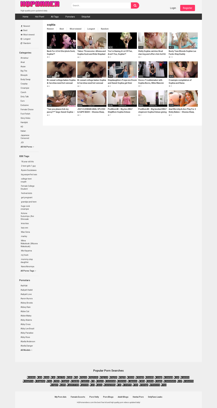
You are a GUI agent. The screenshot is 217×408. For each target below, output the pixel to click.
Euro (23, 101)
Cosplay (24, 84)
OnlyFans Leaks (155, 397)
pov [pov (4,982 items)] (93, 385)
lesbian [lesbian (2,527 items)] (151, 381)
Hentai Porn (138, 397)
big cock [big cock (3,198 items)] (104, 377)
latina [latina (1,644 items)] (143, 381)
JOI (22, 142)
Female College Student (27, 187)
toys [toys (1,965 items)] (164, 385)
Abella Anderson (28, 341)
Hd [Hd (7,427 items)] (94, 381)
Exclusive (25, 105)
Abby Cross (26, 324)
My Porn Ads (60, 397)
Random (26, 43)
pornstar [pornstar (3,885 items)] (85, 385)
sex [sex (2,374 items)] (120, 385)
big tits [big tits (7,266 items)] (123, 377)
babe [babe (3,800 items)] (70, 377)
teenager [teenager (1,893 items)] (144, 385)
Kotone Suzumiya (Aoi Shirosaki (27, 216)
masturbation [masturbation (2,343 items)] (171, 381)
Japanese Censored (25, 136)
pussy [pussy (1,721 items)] (100, 385)
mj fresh (24, 255)
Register (187, 8)
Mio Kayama (27, 251)
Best (24, 30)
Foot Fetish (25, 114)
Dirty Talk (25, 96)
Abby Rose (25, 337)
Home (25, 16)
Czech (23, 92)
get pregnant (26, 197)
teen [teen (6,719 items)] (136, 385)
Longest (25, 39)
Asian (23, 66)
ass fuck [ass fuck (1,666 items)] (62, 377)
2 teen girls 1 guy (28, 166)
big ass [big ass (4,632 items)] (84, 377)
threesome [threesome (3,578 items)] (155, 385)
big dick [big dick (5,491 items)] (114, 377)
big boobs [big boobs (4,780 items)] (94, 377)
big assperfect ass (29, 174)
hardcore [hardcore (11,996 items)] (86, 381)
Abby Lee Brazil (27, 328)
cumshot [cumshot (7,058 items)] (185, 377)
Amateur (25, 58)
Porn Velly (94, 397)
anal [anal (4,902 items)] (40, 377)
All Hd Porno (27, 147)
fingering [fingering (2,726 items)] (66, 381)
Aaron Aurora (27, 298)
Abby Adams (26, 320)
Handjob (24, 122)
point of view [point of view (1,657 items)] (74, 385)
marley (24, 236)
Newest (25, 26)
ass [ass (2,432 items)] (54, 377)
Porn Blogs (108, 397)
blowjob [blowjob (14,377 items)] (141, 377)
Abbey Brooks (27, 303)
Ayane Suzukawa (29, 170)
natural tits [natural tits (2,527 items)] (189, 381)
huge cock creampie (25, 207)
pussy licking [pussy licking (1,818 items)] (111, 385)
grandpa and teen (29, 202)
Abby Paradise (27, 333)
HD (22, 127)
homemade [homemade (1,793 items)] (111, 381)
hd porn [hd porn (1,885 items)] (101, 381)
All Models (26, 350)
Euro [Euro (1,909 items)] (50, 381)
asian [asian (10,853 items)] (47, 377)
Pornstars (70, 16)
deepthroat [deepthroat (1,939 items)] (29, 381)
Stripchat (86, 16)
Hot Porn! (39, 16)
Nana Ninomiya (28, 266)
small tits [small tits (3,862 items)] (128, 385)
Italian (23, 131)
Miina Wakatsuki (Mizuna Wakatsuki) (29, 243)
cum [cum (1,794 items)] (177, 377)
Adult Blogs (123, 397)
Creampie (25, 88)
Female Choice (27, 109)
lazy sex (24, 228)
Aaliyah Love (26, 294)
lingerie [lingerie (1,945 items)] (159, 381)
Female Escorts (78, 397)
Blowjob (24, 75)
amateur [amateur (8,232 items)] (32, 377)
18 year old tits (27, 161)
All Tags (55, 16)
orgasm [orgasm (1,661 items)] (55, 385)
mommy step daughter (27, 260)
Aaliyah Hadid (27, 290)
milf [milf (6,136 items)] (180, 381)
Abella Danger (27, 346)
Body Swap (25, 79)
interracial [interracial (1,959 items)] (123, 381)
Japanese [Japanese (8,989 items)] (133, 381)
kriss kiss (25, 223)
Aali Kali (24, 286)
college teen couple (26, 180)
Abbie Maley (26, 316)
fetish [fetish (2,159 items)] (57, 381)
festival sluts (26, 193)
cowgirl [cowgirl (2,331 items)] (159, 377)
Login (173, 8)
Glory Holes (25, 118)
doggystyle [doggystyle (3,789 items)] (41, 381)
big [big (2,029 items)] (77, 377)
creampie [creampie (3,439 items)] (169, 377)
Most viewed (27, 35)
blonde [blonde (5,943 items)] (131, 377)
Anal (23, 62)
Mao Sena (26, 232)
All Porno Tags (28, 271)
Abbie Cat (25, 311)
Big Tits (24, 71)
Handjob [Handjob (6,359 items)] (76, 381)
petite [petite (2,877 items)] (63, 385)
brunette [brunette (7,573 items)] (150, 377)
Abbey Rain (26, 307)
